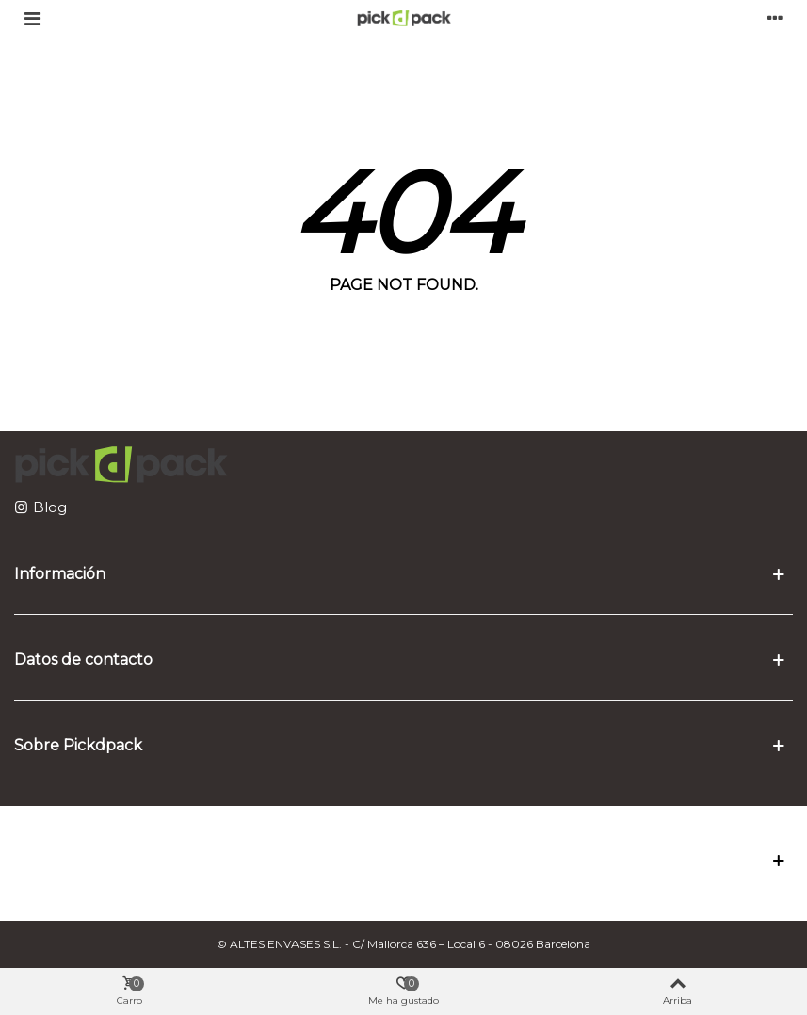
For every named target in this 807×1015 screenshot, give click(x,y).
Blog (50, 507)
